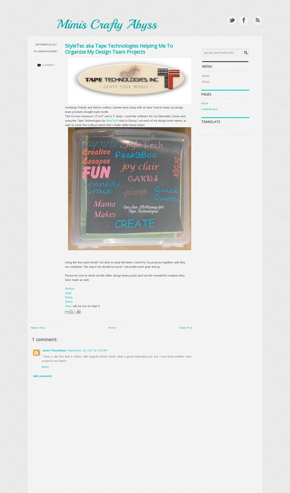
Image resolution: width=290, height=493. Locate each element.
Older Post (185, 328)
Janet (68, 293)
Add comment (42, 376)
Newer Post (38, 328)
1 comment (48, 65)
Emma (69, 302)
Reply (45, 367)
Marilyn (69, 288)
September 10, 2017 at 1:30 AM (87, 350)
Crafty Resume (209, 109)
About (205, 81)
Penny (69, 297)
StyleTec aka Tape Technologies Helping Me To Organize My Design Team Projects (119, 48)
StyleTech (112, 120)
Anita (68, 306)
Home (112, 328)
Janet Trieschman (54, 350)
